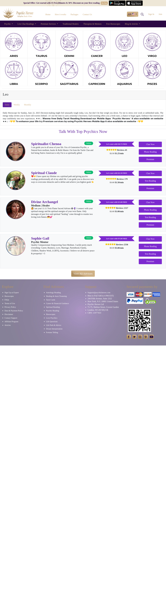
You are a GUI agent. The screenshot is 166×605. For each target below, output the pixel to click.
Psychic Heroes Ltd (96, 304)
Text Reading (150, 181)
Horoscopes (9, 296)
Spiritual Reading (53, 307)
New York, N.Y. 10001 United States (103, 301)
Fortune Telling (52, 332)
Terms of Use (10, 303)
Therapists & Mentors (92, 24)
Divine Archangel (44, 202)
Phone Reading (150, 152)
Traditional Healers (71, 24)
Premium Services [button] (48, 24)
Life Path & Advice (53, 325)
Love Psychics (51, 318)
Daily (7, 105)
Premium (150, 159)
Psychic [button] (7, 24)
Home (47, 14)
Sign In (151, 14)
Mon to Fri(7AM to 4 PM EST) (101, 296)
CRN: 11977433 (94, 313)
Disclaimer (9, 314)
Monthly (27, 105)
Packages (74, 14)
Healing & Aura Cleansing (56, 296)
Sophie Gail (40, 238)
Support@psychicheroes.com (99, 292)
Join (160, 14)
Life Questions (52, 321)
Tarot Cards (50, 300)
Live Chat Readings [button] (26, 24)
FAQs (7, 300)
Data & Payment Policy (14, 311)
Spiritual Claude (44, 173)
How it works (60, 14)
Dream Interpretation (54, 329)
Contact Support (11, 318)
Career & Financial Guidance (57, 303)
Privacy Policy (10, 307)
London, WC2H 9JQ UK (98, 310)
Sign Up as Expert (12, 292)
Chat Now (150, 144)
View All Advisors (83, 273)
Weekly (17, 105)
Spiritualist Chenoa (46, 144)
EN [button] (131, 14)
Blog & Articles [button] (132, 24)
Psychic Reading (52, 311)
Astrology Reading (53, 292)
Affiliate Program (11, 321)
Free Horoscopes (113, 24)
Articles (8, 325)
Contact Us (87, 14)
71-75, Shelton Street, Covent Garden (103, 307)
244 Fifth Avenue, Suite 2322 (100, 298)
